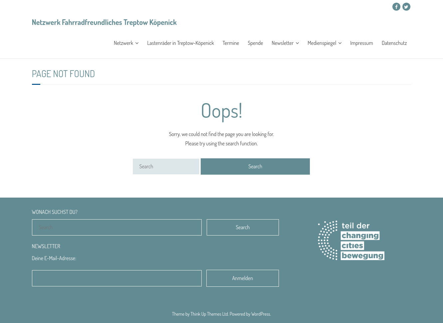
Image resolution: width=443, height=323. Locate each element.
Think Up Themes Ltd (209, 314)
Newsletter (283, 43)
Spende (255, 43)
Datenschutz (394, 43)
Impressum (361, 43)
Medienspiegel (322, 43)
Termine (231, 43)
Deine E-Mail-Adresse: (54, 258)
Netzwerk (123, 43)
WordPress (260, 314)
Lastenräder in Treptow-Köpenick (180, 43)
